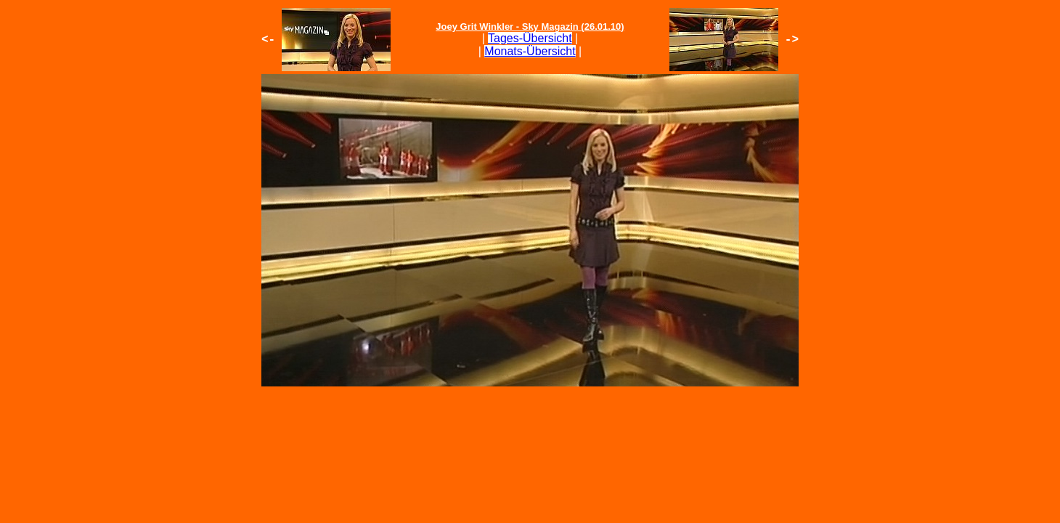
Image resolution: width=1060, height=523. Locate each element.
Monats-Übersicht (529, 51)
